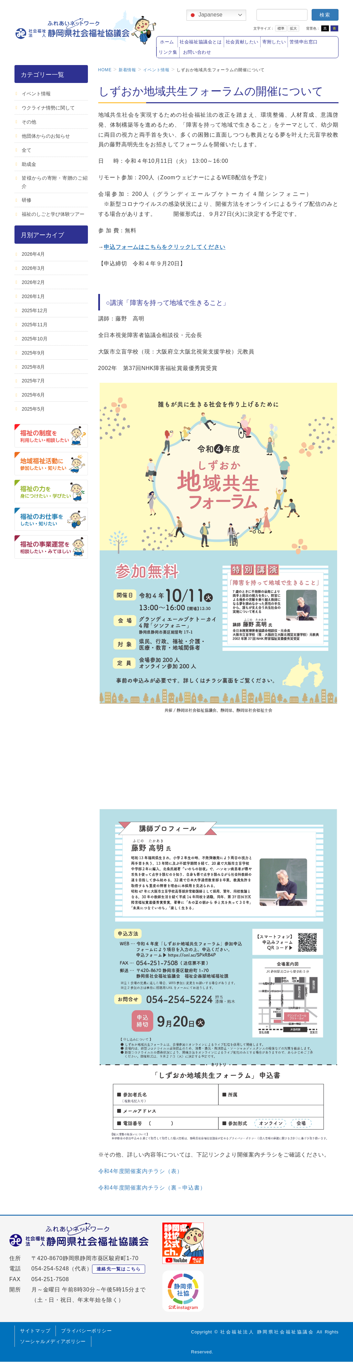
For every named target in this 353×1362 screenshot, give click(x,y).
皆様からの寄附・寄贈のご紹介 (55, 182)
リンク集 (168, 52)
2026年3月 (33, 268)
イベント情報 (36, 93)
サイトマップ (35, 1330)
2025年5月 (33, 409)
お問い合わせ (197, 52)
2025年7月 (33, 380)
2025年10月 (35, 338)
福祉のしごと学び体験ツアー (53, 214)
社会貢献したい (242, 42)
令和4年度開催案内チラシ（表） (140, 1171)
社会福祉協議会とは (201, 42)
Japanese (205, 15)
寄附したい (274, 42)
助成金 (29, 164)
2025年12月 (35, 310)
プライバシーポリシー (86, 1330)
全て (26, 150)
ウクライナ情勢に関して (48, 107)
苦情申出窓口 (304, 42)
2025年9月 (33, 353)
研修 (26, 200)
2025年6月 (33, 395)
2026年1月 (33, 296)
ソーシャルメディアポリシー (53, 1341)
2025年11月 (35, 324)
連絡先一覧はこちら (119, 1268)
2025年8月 (33, 367)
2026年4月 (33, 254)
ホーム (167, 42)
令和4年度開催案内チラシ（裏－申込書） (152, 1188)
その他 (29, 122)
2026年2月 (33, 282)
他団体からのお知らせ (46, 136)
